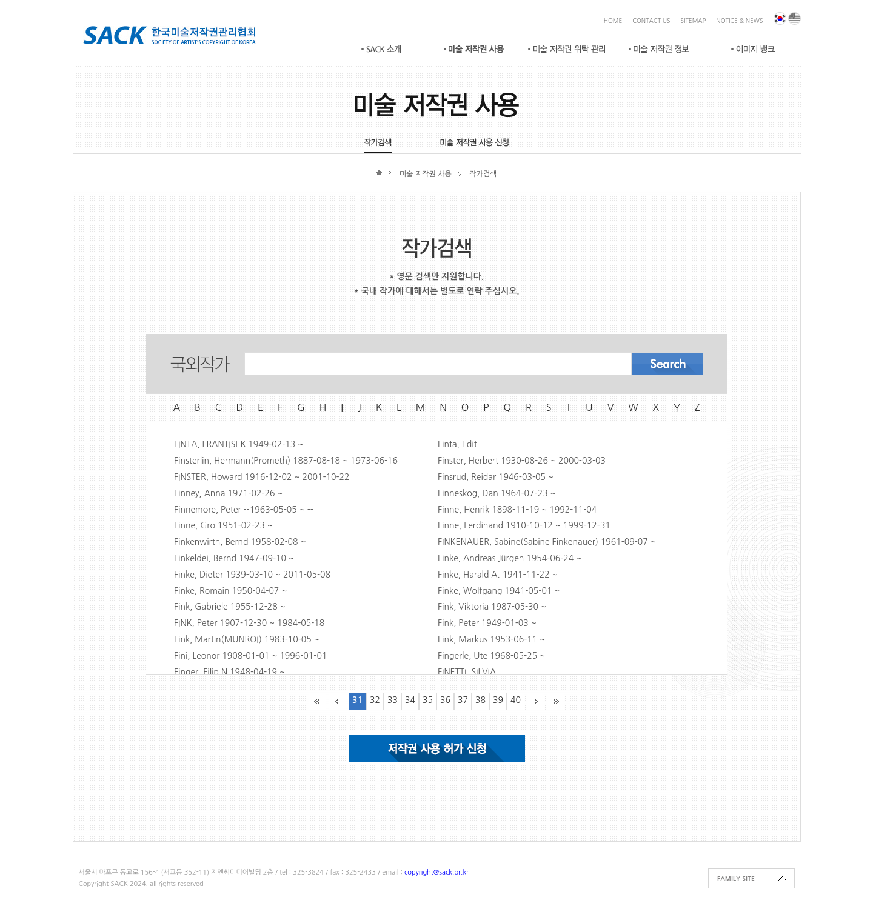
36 (445, 700)
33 (392, 700)
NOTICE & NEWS (739, 21)
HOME (613, 21)
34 (410, 700)
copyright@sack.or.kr (436, 872)
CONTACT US (651, 21)
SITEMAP (693, 21)
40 (515, 700)
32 (375, 700)
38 (480, 700)
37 (463, 700)
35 (428, 700)
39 (498, 700)
